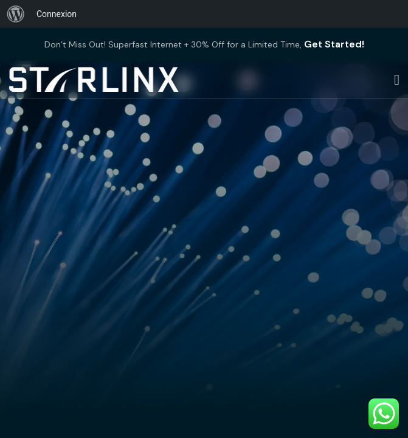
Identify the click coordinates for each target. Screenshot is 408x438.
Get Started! (334, 44)
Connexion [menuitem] (56, 14)
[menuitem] (16, 14)
